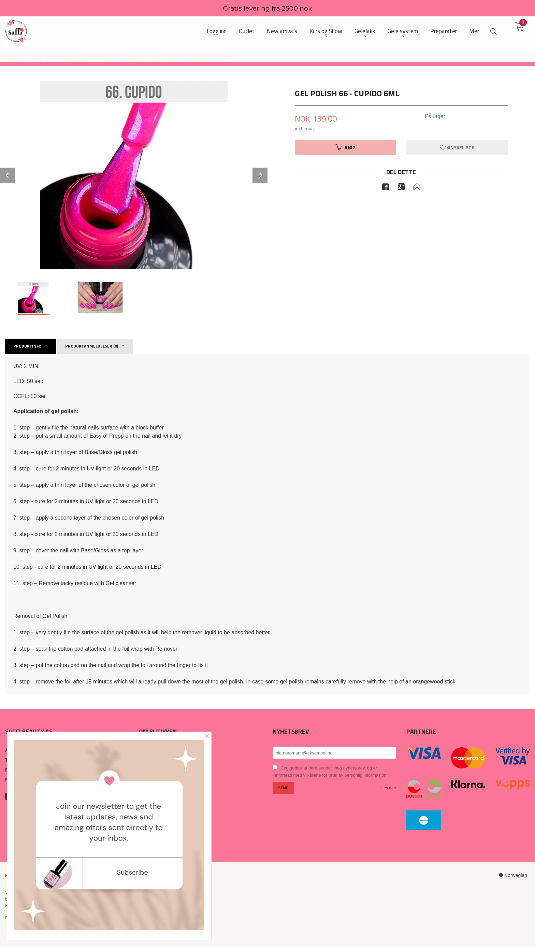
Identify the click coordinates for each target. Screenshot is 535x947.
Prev (7, 175)
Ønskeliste (457, 147)
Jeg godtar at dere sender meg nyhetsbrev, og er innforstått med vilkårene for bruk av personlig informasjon (330, 771)
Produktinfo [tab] (27, 346)
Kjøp (345, 147)
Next (260, 175)
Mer (474, 31)
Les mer (388, 788)
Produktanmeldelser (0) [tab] (91, 346)
